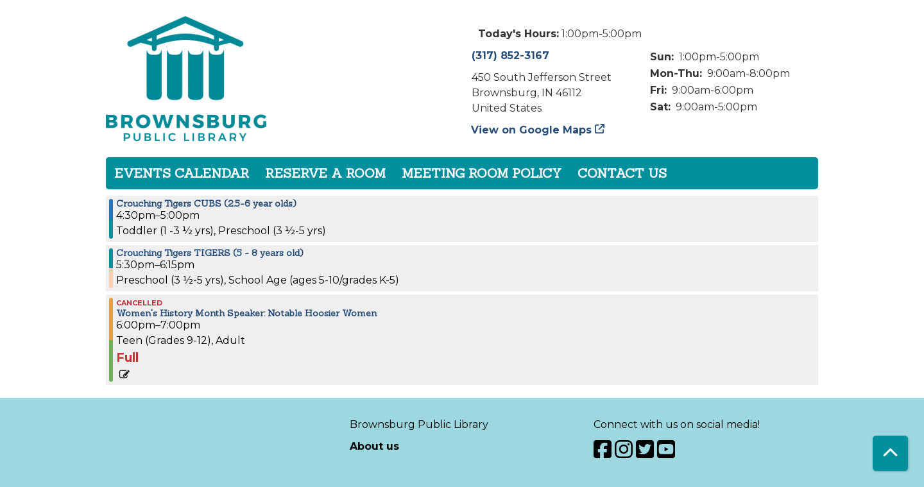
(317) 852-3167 (510, 55)
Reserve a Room (325, 173)
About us (374, 446)
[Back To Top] (890, 453)
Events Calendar (181, 173)
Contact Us (622, 173)
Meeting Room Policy (481, 173)
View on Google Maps (532, 130)
